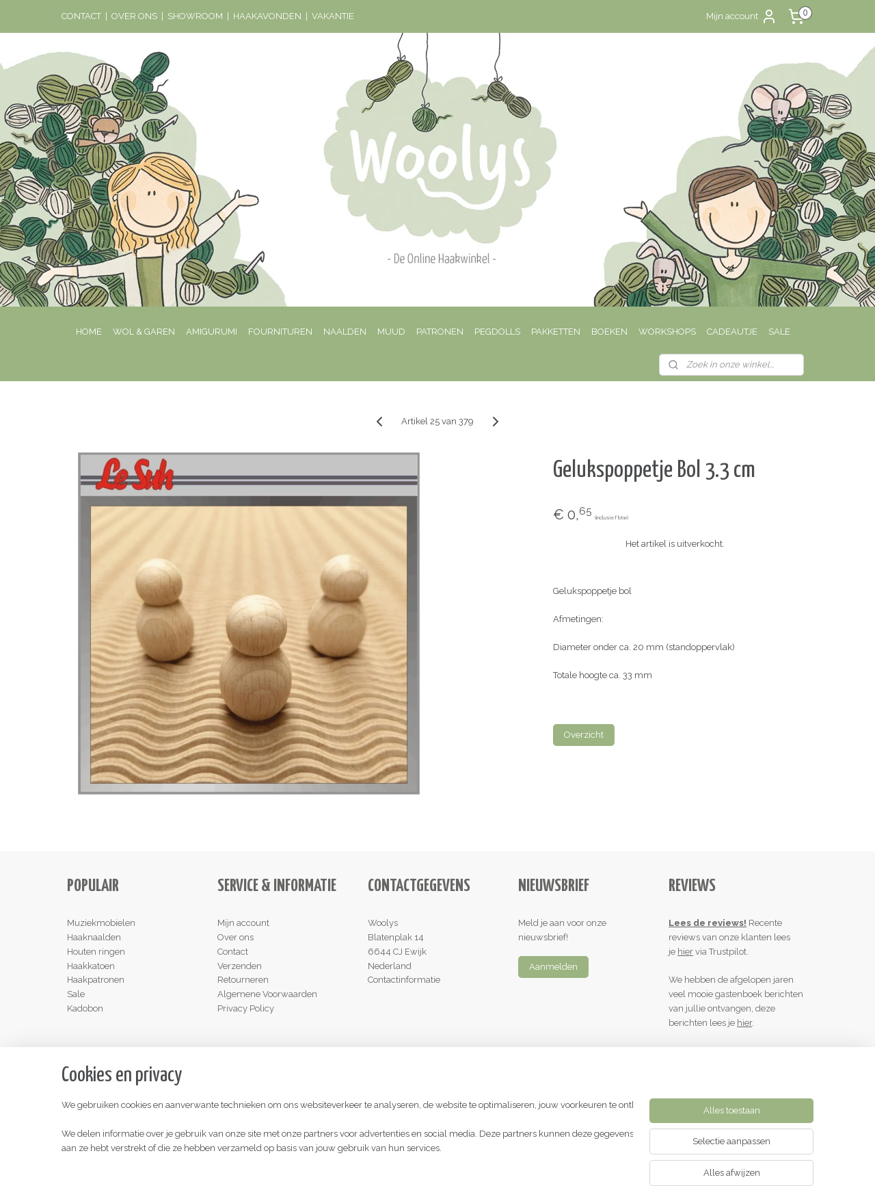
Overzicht (584, 735)
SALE (779, 331)
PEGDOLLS (497, 331)
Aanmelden (553, 967)
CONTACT (81, 16)
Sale (76, 994)
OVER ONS (134, 16)
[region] (347, 1135)
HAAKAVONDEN (267, 16)
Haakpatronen (95, 980)
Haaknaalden (94, 937)
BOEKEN (609, 331)
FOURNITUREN (280, 331)
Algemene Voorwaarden (267, 994)
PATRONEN (439, 331)
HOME (89, 331)
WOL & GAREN (144, 331)
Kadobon (85, 1008)
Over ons (235, 937)
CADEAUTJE (732, 331)
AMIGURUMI (211, 331)
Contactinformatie (404, 980)
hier (685, 951)
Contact (232, 951)
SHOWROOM (195, 16)
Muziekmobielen (101, 923)
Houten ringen (96, 951)
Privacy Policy (245, 1008)
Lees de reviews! (707, 923)
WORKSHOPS (667, 331)
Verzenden (239, 966)
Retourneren (243, 980)
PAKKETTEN (555, 331)
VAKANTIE (333, 16)
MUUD (391, 331)
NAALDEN (344, 331)
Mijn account (741, 16)
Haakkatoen (91, 966)
